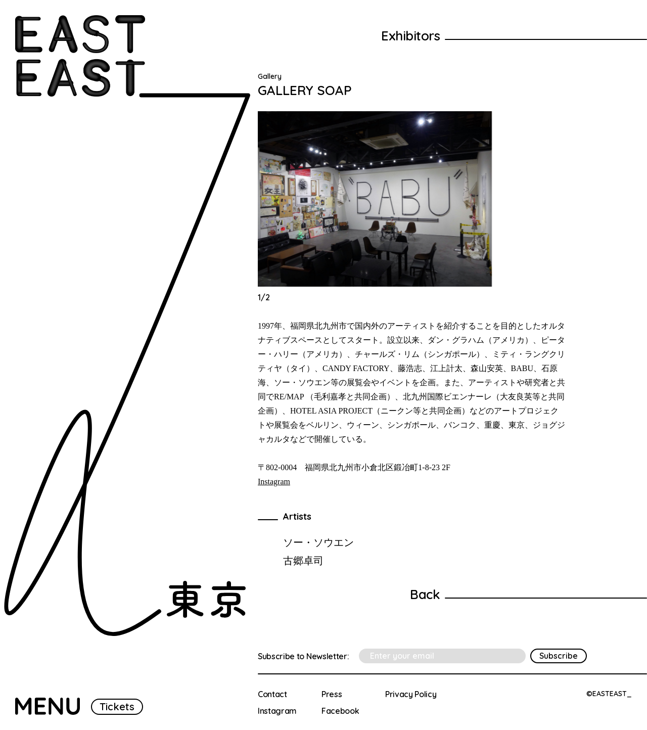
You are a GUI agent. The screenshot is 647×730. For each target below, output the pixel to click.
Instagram (274, 481)
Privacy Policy (411, 694)
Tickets (117, 706)
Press (331, 694)
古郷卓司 (303, 560)
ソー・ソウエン (318, 542)
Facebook (340, 711)
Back (425, 594)
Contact (272, 694)
